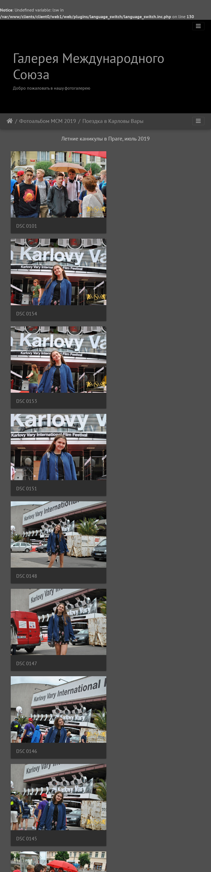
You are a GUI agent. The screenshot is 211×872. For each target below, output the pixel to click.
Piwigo (113, 860)
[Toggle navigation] (198, 26)
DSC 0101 (26, 222)
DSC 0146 (26, 475)
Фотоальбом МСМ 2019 (47, 121)
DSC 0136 (26, 643)
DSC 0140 (26, 559)
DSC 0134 (26, 727)
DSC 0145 (125, 475)
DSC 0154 (125, 222)
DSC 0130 (26, 811)
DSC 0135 (125, 643)
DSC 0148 (26, 391)
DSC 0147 (125, 391)
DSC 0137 (125, 559)
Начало (10, 121)
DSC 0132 (125, 727)
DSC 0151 (125, 306)
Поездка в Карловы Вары (112, 121)
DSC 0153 (26, 306)
